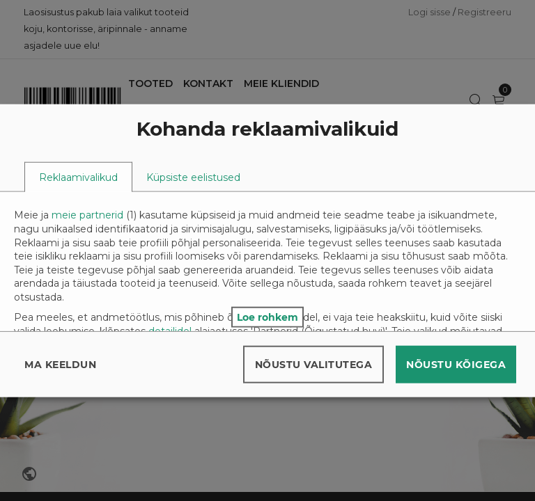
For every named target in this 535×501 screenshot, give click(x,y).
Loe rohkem (267, 316)
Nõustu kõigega (456, 364)
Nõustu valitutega (314, 364)
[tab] (78, 176)
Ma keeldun (60, 364)
